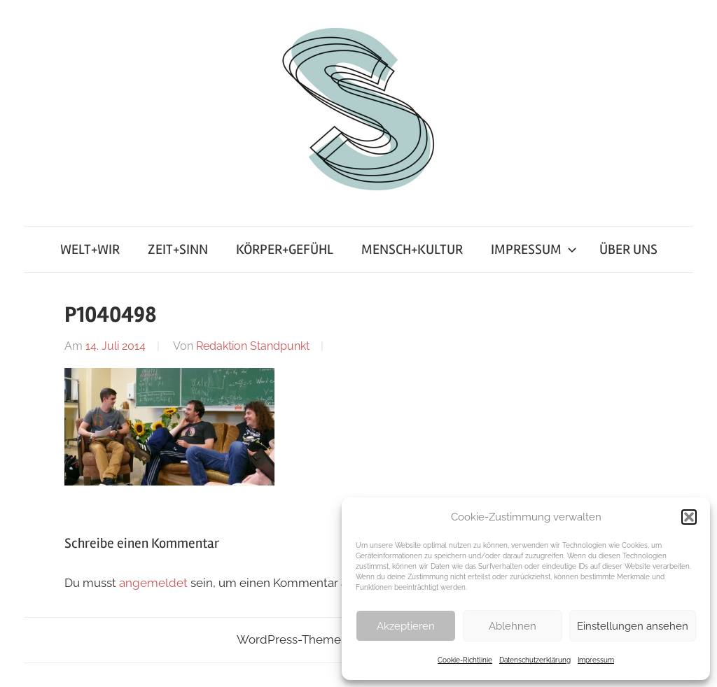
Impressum (596, 660)
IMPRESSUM (534, 249)
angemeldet (153, 583)
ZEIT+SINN (178, 249)
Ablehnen (512, 626)
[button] (689, 517)
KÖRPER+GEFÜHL (284, 249)
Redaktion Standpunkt (252, 346)
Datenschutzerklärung (535, 660)
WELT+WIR (90, 249)
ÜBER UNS (628, 249)
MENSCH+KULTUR (412, 249)
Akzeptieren (406, 626)
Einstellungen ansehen (632, 626)
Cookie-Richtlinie (465, 660)
